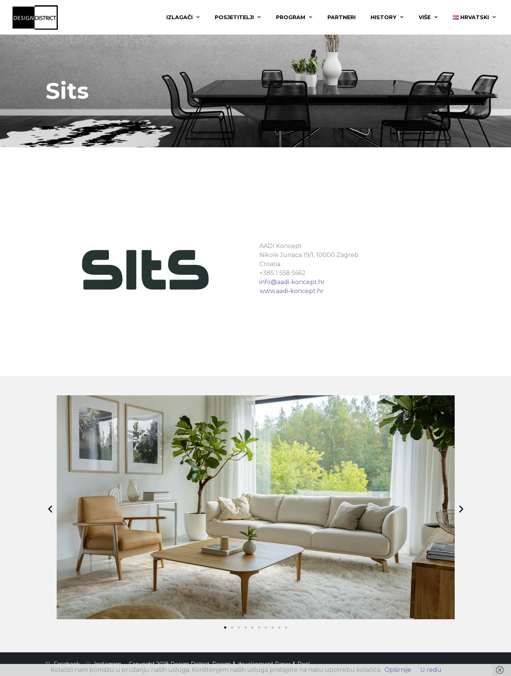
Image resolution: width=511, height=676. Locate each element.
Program (294, 17)
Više (428, 17)
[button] (50, 508)
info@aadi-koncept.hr (292, 282)
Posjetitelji (238, 17)
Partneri (341, 17)
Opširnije (397, 669)
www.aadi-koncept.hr (291, 291)
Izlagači (183, 17)
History (387, 17)
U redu (431, 669)
